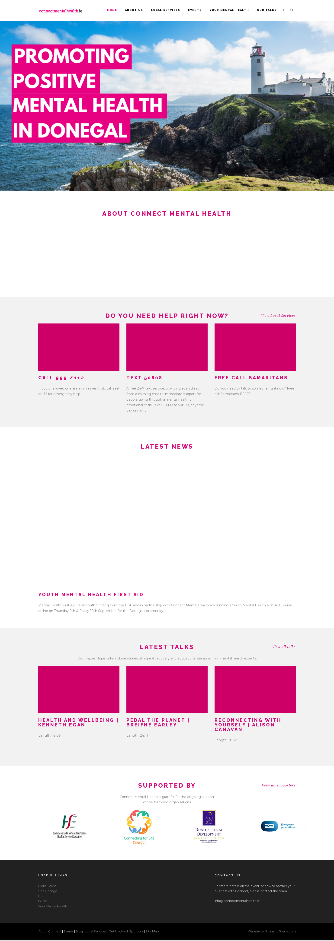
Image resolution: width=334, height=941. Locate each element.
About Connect (50, 931)
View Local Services (278, 315)
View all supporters (279, 785)
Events (195, 10)
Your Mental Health (229, 10)
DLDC (42, 901)
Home (112, 10)
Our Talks (267, 10)
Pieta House (47, 886)
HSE (41, 896)
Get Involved (118, 931)
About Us (134, 10)
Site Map (152, 931)
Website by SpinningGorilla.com (272, 931)
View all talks (284, 647)
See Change (47, 891)
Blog (80, 931)
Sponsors (136, 931)
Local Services (165, 10)
